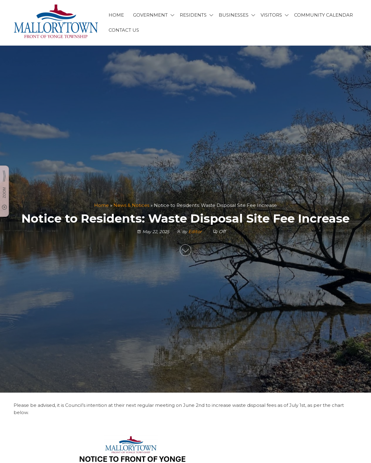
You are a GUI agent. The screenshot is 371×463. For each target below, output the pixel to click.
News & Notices (131, 205)
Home (101, 205)
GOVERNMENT (150, 15)
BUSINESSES (234, 15)
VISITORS (271, 15)
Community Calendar (323, 15)
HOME (116, 15)
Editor (195, 231)
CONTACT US (124, 30)
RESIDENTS (193, 15)
